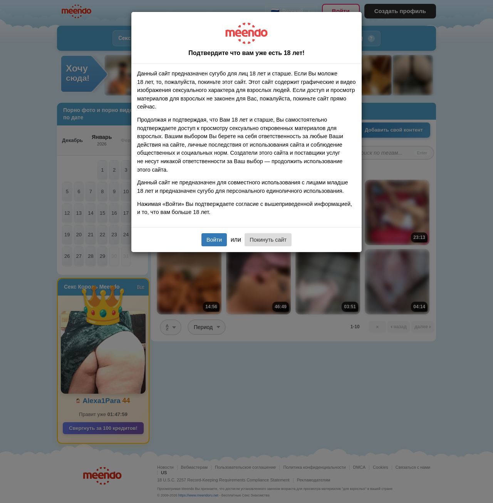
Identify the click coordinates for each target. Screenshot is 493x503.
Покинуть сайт (268, 240)
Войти (214, 240)
